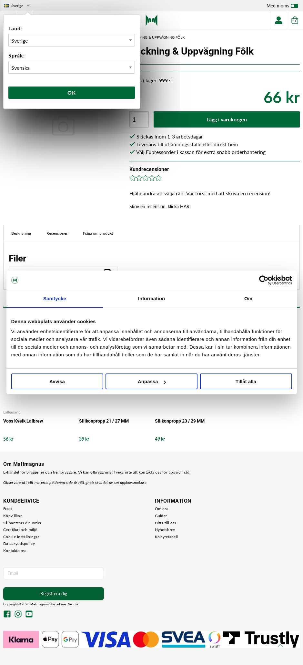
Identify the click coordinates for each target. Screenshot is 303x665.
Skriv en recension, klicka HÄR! (160, 206)
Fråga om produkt (98, 233)
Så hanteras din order (22, 522)
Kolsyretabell (166, 536)
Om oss (161, 508)
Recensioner (56, 233)
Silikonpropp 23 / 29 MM (180, 421)
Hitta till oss (165, 522)
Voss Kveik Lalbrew (23, 421)
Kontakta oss (14, 550)
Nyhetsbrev (165, 529)
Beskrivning (21, 233)
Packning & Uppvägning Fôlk (157, 37)
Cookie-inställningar (21, 536)
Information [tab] (151, 298)
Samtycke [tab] (54, 298)
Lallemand (12, 412)
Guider (161, 515)
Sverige (17, 5)
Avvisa (57, 381)
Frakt (7, 508)
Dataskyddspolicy (19, 543)
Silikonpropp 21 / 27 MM (104, 421)
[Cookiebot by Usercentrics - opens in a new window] (264, 280)
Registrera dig (53, 593)
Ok (71, 92)
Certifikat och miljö (20, 529)
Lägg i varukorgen (227, 119)
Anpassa (152, 381)
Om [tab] (248, 298)
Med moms (282, 7)
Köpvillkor (12, 515)
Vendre (73, 604)
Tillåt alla (246, 381)
